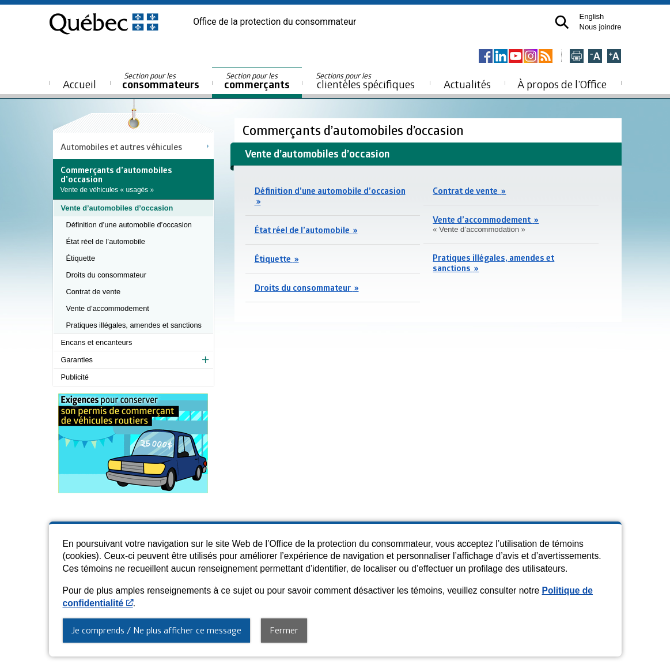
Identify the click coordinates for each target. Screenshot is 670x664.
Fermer (284, 630)
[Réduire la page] (595, 57)
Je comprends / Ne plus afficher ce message (156, 630)
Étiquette (81, 258)
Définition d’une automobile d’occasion (129, 224)
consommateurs (160, 81)
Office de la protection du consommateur (274, 22)
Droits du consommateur (106, 275)
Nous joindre (601, 26)
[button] (562, 22)
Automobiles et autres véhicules (121, 146)
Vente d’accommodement (107, 308)
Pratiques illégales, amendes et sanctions (134, 325)
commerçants (257, 81)
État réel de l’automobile (105, 241)
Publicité (75, 377)
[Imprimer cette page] (577, 57)
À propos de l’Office (562, 84)
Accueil (79, 84)
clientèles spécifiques (365, 80)
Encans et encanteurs (97, 342)
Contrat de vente (93, 291)
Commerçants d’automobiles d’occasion (355, 130)
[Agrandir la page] (614, 57)
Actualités (467, 84)
